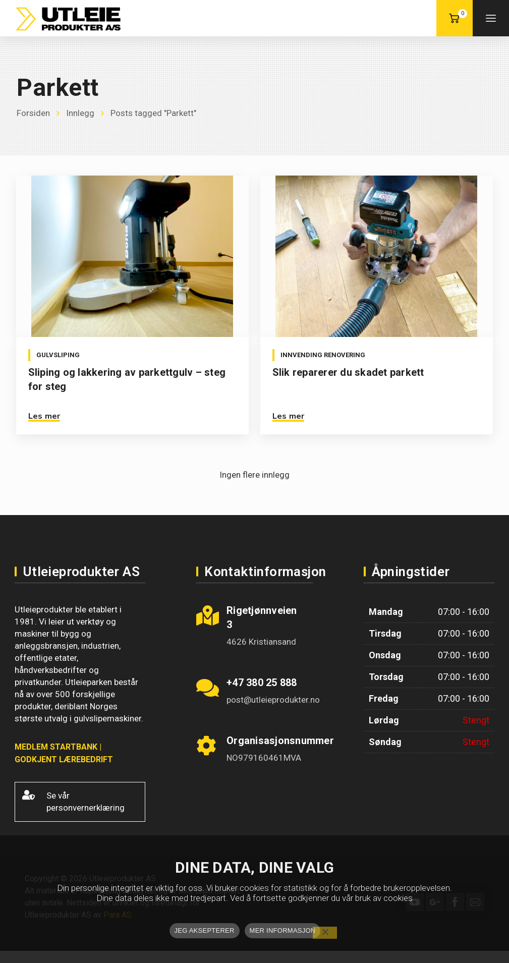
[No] (325, 933)
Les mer (44, 416)
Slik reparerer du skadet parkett (347, 372)
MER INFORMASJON (283, 930)
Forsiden (33, 113)
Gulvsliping (58, 355)
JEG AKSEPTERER (205, 930)
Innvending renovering (321, 355)
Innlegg (80, 113)
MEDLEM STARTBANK (56, 747)
